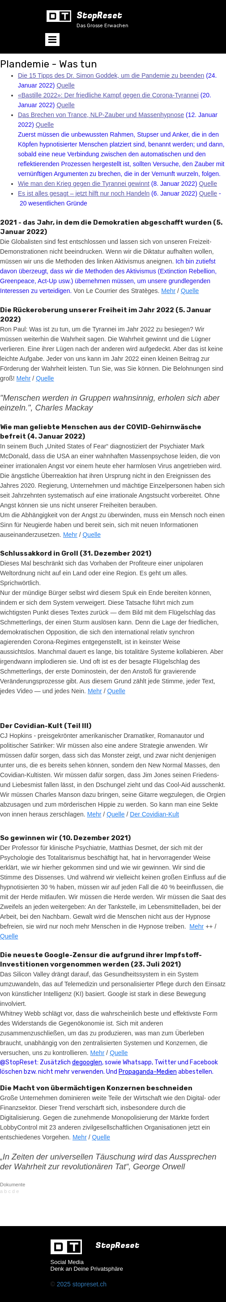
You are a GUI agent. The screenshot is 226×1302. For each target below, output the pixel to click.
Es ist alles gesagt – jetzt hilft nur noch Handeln (83, 193)
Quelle (65, 85)
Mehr (168, 290)
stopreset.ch (89, 1284)
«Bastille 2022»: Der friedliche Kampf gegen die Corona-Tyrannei (108, 95)
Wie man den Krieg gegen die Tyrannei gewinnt (83, 183)
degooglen (87, 1062)
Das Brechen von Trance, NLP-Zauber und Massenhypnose (101, 114)
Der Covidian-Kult (154, 814)
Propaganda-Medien (148, 1072)
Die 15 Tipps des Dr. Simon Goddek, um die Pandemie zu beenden (111, 75)
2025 (64, 1284)
